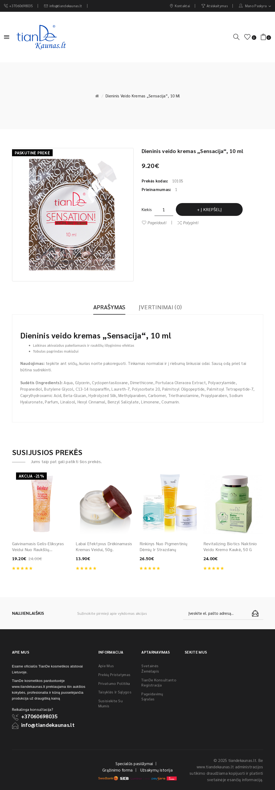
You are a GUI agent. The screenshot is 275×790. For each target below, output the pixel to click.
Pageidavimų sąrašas (152, 696)
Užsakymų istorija (156, 769)
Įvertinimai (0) (160, 307)
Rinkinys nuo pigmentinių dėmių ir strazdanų (163, 546)
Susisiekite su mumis (110, 703)
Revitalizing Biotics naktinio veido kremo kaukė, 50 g (230, 546)
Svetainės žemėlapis (150, 668)
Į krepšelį (211, 209)
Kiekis (147, 209)
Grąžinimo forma (117, 769)
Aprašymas (109, 307)
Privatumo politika (114, 683)
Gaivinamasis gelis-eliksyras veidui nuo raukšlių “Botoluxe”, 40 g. (38, 546)
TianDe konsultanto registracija (158, 682)
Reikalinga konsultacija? (32, 709)
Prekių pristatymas (114, 674)
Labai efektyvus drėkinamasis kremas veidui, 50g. (104, 546)
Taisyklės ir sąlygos (114, 691)
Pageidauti (157, 222)
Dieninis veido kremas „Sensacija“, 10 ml (143, 95)
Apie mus (106, 665)
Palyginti (191, 222)
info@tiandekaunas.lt (48, 724)
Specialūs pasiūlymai (134, 763)
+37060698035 (39, 716)
